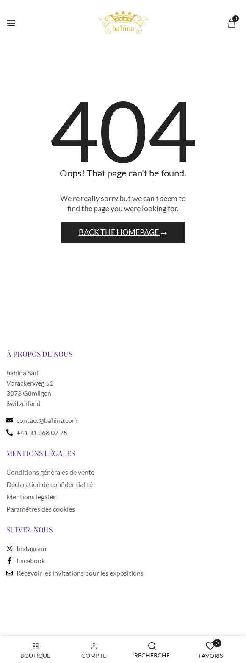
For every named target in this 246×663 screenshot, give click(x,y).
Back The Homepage (119, 232)
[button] (231, 23)
